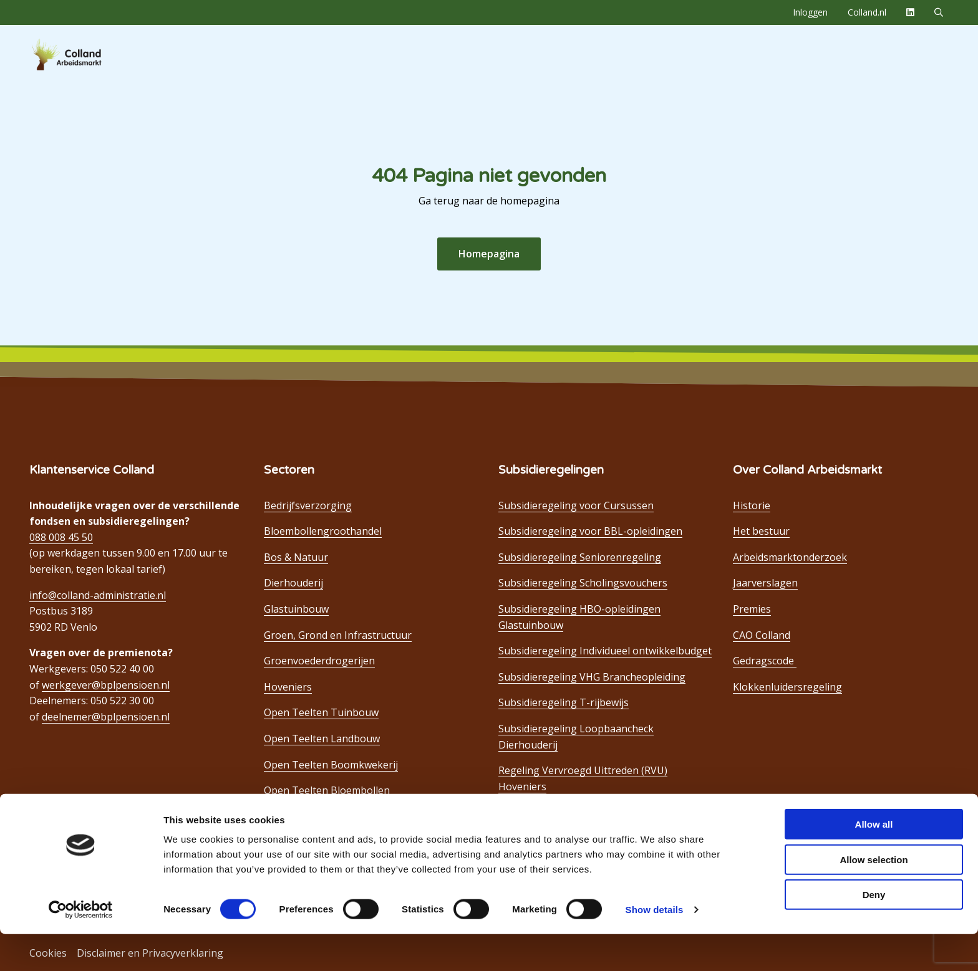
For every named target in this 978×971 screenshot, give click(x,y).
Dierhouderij (293, 583)
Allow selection (874, 896)
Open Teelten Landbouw (322, 738)
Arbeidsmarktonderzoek (790, 557)
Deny (874, 931)
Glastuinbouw (296, 609)
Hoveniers (288, 687)
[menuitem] (810, 12)
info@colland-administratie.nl (97, 595)
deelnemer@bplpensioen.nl (106, 717)
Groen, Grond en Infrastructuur (338, 635)
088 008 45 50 (61, 537)
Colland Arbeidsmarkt (87, 55)
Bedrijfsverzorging (308, 505)
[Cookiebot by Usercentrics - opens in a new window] (80, 946)
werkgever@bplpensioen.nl (106, 685)
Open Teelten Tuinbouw (321, 712)
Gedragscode (764, 660)
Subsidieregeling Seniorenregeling (579, 557)
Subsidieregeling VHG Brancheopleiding (591, 677)
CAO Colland (761, 635)
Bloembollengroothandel (323, 531)
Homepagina (489, 254)
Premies (752, 609)
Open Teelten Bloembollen (327, 790)
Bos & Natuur (296, 557)
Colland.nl (867, 12)
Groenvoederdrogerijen (319, 660)
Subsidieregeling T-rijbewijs (563, 702)
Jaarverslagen (765, 583)
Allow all (874, 861)
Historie (751, 505)
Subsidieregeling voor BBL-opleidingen (590, 531)
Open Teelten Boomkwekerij (331, 765)
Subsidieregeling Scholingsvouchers (582, 583)
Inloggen (810, 12)
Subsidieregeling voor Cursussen (576, 505)
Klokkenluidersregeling (787, 687)
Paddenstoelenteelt (309, 816)
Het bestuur (761, 531)
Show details (655, 946)
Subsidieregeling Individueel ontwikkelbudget (605, 651)
